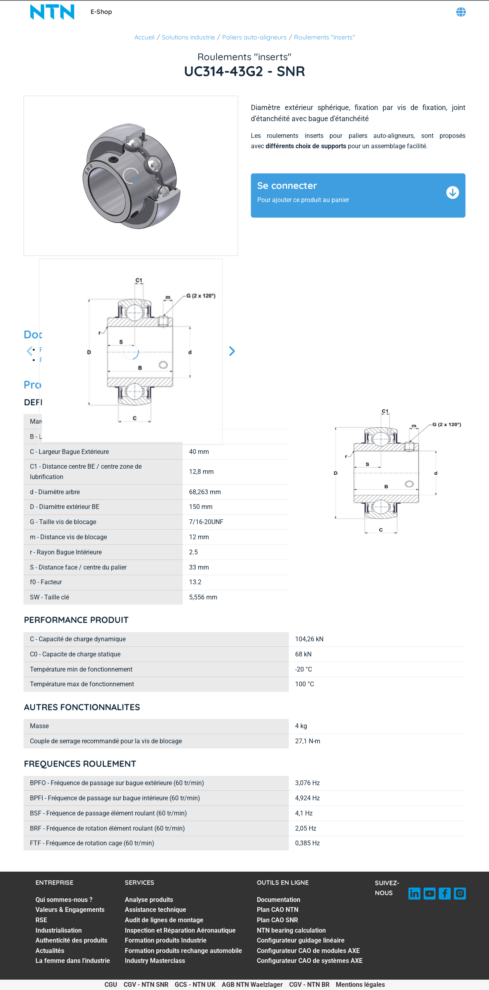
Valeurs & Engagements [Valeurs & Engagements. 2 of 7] (70, 909)
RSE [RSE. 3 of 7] (41, 920)
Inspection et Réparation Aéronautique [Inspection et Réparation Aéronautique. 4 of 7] (180, 930)
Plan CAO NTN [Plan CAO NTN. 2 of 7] (277, 909)
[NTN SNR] (52, 12)
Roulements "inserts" (324, 37)
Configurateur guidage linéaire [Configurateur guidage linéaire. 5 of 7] (301, 940)
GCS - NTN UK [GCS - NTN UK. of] (195, 984)
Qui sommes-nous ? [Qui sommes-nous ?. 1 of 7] (64, 900)
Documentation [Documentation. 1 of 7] (278, 900)
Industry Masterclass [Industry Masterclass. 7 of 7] (155, 960)
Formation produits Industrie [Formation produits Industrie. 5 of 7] (166, 940)
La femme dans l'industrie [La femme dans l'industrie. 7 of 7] (72, 960)
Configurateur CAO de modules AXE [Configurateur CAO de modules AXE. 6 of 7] (308, 951)
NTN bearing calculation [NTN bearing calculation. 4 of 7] (291, 930)
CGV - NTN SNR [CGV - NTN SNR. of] (146, 984)
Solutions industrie (188, 37)
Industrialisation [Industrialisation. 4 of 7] (58, 930)
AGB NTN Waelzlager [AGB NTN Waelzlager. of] (252, 984)
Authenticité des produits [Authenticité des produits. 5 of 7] (71, 940)
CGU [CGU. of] (111, 984)
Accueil (144, 37)
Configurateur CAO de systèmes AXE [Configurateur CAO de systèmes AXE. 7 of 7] (310, 960)
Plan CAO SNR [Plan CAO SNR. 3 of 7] (277, 920)
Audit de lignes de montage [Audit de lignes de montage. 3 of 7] (164, 920)
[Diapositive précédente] (30, 351)
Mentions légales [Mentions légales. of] (360, 984)
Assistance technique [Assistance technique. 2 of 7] (155, 909)
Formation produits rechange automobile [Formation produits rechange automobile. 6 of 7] (183, 951)
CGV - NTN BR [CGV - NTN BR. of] (309, 984)
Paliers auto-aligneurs (254, 37)
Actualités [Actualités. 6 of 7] (49, 951)
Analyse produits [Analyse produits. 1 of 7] (149, 900)
